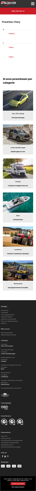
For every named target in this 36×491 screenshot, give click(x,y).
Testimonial (4, 312)
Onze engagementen (7, 314)
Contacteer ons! (6, 438)
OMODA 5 (12, 33)
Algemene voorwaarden (8, 319)
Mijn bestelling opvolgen (8, 335)
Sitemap (3, 323)
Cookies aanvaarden (18, 483)
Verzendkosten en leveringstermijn (11, 440)
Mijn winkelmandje (7, 332)
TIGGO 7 (11, 57)
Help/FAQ (4, 436)
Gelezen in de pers (6, 317)
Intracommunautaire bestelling (10, 447)
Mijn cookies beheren (18, 487)
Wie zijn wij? (4, 310)
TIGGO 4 (11, 47)
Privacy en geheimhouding (9, 321)
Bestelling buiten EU (7, 445)
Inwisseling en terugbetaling (10, 442)
